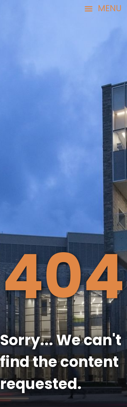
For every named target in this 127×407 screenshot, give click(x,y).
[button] (103, 8)
